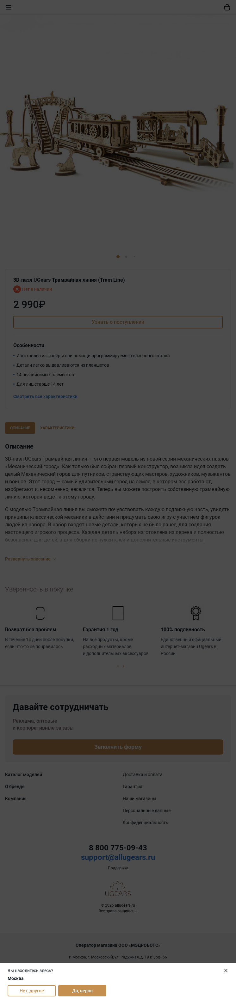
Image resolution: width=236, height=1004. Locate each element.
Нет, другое (32, 990)
